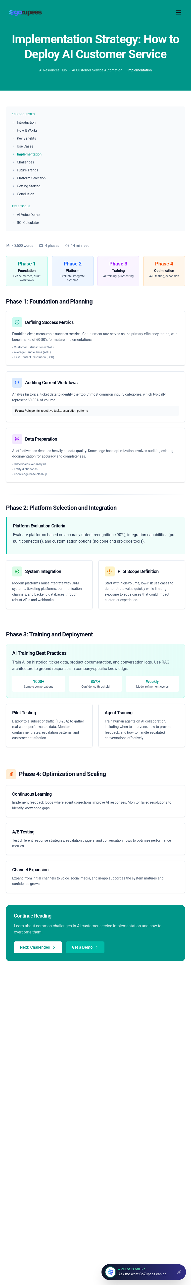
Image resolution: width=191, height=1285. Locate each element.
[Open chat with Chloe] (143, 1272)
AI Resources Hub (53, 70)
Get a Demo (85, 947)
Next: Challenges (38, 947)
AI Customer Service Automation (97, 70)
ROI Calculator (25, 223)
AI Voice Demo (26, 215)
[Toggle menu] (178, 12)
